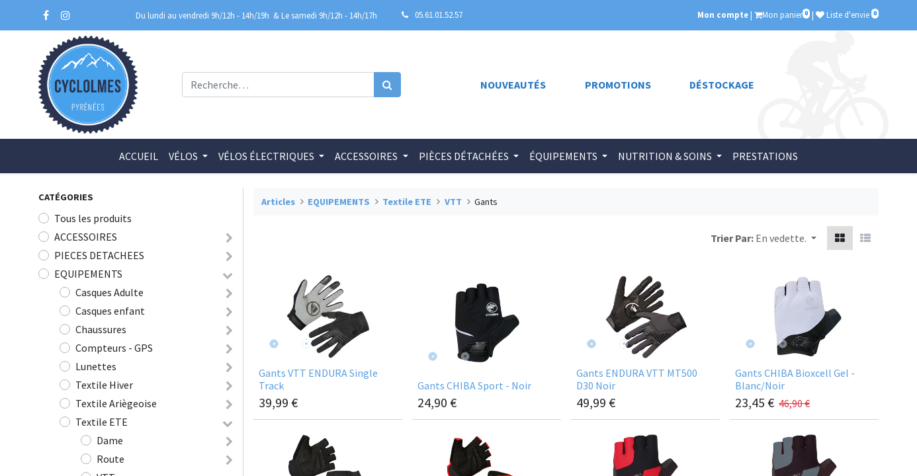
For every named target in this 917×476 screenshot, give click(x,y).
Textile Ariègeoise (116, 403)
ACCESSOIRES (85, 236)
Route (110, 458)
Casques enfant (110, 310)
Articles (278, 202)
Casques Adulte (109, 292)
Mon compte (722, 14)
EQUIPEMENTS (88, 273)
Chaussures (100, 329)
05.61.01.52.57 (438, 14)
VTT (453, 202)
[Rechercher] (387, 84)
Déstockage (721, 84)
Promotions (618, 84)
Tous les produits (93, 218)
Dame (110, 440)
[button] (786, 238)
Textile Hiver (104, 384)
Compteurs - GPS (114, 347)
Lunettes (95, 366)
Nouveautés (513, 84)
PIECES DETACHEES (99, 255)
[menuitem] (138, 156)
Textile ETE (101, 421)
